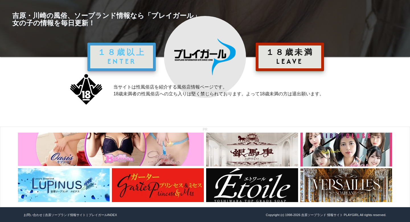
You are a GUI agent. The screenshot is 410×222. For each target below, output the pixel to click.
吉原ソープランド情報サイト (65, 215)
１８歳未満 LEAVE (290, 56)
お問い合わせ (33, 215)
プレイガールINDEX (103, 215)
